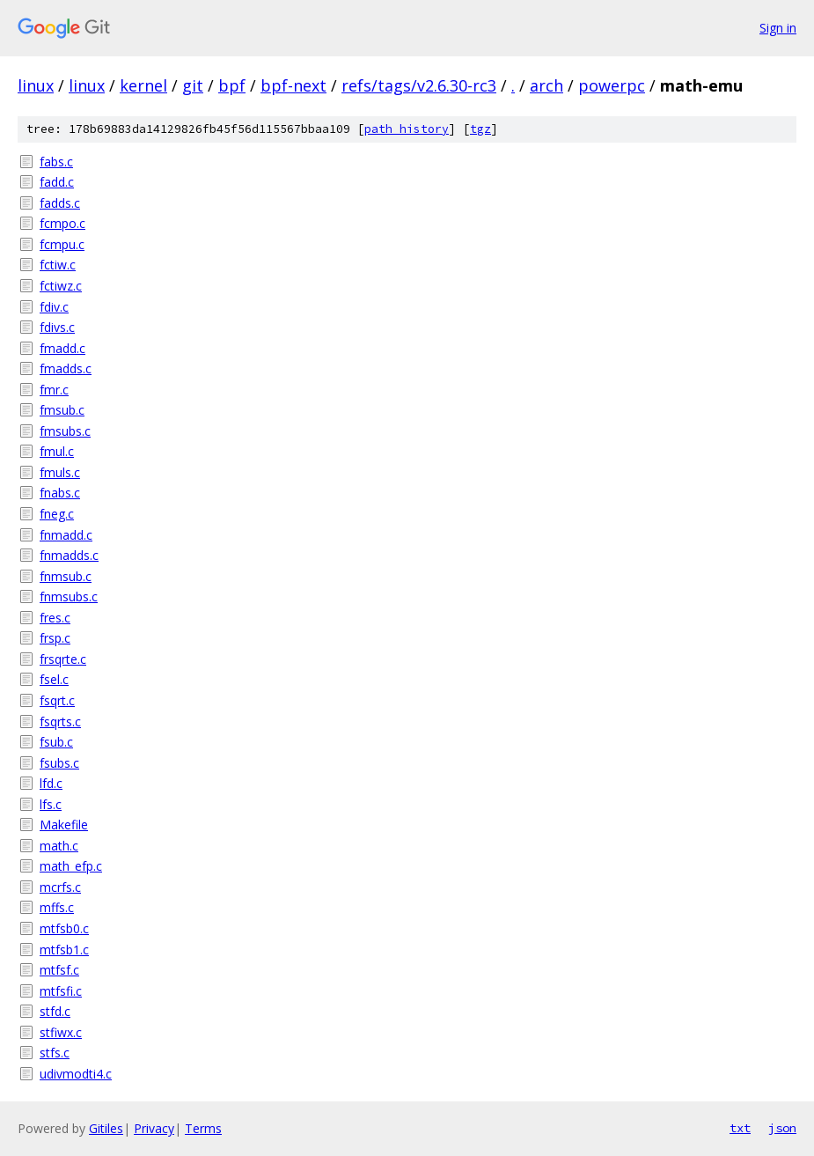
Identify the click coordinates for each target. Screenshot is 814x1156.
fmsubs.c (65, 431)
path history (406, 128)
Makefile (64, 824)
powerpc (611, 85)
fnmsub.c (66, 576)
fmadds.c (66, 368)
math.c (59, 845)
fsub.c (56, 741)
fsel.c (54, 679)
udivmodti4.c (76, 1073)
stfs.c (55, 1052)
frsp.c (55, 638)
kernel (143, 85)
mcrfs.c (60, 887)
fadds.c (60, 203)
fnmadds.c (69, 555)
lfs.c (51, 804)
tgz (480, 128)
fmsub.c (62, 409)
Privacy (154, 1128)
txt (740, 1128)
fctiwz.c (61, 285)
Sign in (777, 27)
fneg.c (57, 513)
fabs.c (56, 161)
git (192, 85)
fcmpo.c (62, 223)
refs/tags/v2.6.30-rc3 (418, 85)
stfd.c (55, 1011)
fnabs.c (60, 492)
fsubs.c (59, 763)
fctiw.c (58, 264)
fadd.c (57, 181)
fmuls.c (60, 472)
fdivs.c (57, 327)
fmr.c (54, 389)
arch (546, 85)
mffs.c (57, 907)
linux (36, 85)
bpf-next (293, 85)
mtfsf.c (59, 969)
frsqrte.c (63, 659)
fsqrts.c (60, 721)
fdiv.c (54, 306)
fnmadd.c (66, 534)
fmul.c (57, 451)
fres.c (55, 617)
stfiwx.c (61, 1032)
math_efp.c (71, 866)
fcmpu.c (62, 244)
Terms (203, 1128)
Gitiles (106, 1128)
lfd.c (51, 783)
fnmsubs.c (69, 596)
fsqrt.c (57, 700)
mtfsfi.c (61, 991)
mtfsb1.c (64, 949)
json (782, 1128)
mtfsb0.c (64, 928)
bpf (232, 85)
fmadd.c (62, 348)
